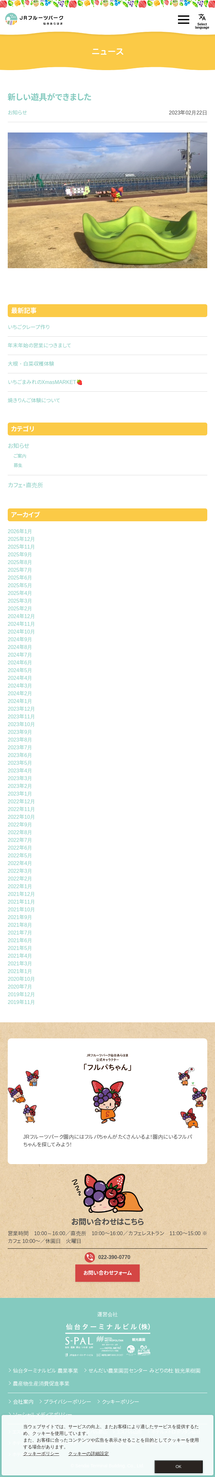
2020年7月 (20, 986)
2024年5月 (20, 670)
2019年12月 (21, 994)
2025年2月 (20, 608)
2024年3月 (20, 685)
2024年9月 (20, 639)
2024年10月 (21, 631)
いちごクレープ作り (29, 327)
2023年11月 (21, 716)
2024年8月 (20, 647)
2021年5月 (20, 948)
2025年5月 (20, 585)
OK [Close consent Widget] (179, 1466)
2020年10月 (21, 979)
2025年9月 (20, 554)
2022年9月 (20, 824)
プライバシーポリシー (67, 1402)
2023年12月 (21, 709)
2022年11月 (21, 809)
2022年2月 (20, 878)
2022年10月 (21, 817)
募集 (18, 465)
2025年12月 (21, 539)
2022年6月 (20, 848)
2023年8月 (20, 740)
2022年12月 (21, 801)
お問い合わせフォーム (107, 1273)
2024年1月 (20, 701)
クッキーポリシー (120, 1402)
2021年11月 (21, 902)
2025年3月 (20, 601)
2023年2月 (20, 786)
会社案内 (23, 1402)
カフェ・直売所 (25, 485)
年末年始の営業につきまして (39, 345)
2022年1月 (20, 886)
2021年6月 (20, 940)
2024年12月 (21, 616)
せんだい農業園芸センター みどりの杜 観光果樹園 (145, 1370)
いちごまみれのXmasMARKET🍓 (45, 382)
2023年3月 (20, 778)
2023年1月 (20, 794)
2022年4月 (20, 863)
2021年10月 (21, 909)
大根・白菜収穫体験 (31, 364)
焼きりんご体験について (34, 400)
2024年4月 (20, 678)
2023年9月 (20, 732)
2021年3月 (20, 963)
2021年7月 (20, 932)
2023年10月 (21, 724)
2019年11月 (21, 1002)
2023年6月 (20, 755)
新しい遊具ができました (50, 97)
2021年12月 (21, 894)
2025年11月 (21, 547)
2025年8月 (20, 562)
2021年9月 (20, 917)
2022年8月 (20, 832)
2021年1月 (20, 971)
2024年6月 (20, 662)
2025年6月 (20, 577)
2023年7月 (20, 747)
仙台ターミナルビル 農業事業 (45, 1370)
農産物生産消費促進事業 (41, 1383)
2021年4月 (20, 956)
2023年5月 (20, 763)
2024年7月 (20, 655)
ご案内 (20, 456)
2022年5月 (20, 855)
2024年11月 (21, 624)
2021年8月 (20, 925)
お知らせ (17, 112)
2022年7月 (20, 840)
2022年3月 (20, 871)
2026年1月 (20, 531)
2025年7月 (20, 570)
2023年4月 (20, 770)
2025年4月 (20, 593)
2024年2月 (20, 693)
